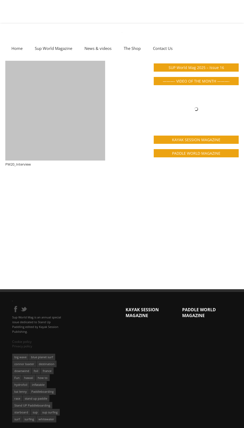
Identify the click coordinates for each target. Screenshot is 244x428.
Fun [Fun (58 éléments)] (17, 378)
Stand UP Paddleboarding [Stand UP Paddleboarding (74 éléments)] (32, 405)
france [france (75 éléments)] (47, 371)
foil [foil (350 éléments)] (36, 371)
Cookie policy (22, 341)
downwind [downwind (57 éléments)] (21, 371)
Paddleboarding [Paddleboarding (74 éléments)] (42, 392)
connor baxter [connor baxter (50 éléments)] (24, 364)
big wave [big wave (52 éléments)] (20, 357)
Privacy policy (22, 346)
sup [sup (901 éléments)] (35, 412)
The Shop (132, 48)
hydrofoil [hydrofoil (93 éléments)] (20, 385)
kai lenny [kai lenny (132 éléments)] (20, 392)
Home (17, 48)
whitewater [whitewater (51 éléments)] (46, 419)
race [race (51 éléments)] (17, 398)
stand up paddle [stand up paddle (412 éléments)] (36, 398)
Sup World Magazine (53, 48)
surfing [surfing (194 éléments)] (29, 419)
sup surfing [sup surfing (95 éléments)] (50, 412)
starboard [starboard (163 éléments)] (21, 412)
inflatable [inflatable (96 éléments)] (38, 385)
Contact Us (163, 48)
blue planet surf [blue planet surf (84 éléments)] (42, 357)
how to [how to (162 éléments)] (43, 378)
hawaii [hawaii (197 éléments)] (28, 378)
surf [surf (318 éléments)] (17, 419)
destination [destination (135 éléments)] (46, 364)
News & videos (98, 48)
